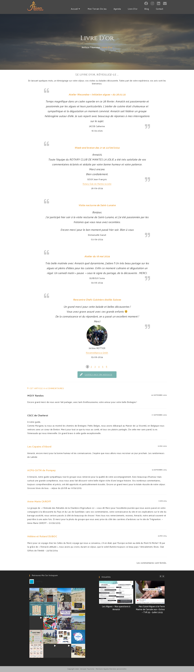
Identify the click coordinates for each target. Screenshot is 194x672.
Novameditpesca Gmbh (97, 353)
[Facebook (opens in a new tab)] (146, 4)
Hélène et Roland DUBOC (42, 536)
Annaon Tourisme (91, 47)
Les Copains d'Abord (39, 447)
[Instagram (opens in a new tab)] (152, 4)
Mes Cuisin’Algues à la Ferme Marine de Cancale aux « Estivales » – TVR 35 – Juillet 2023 (152, 609)
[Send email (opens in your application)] (165, 3)
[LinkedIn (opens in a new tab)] (158, 4)
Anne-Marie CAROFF (39, 502)
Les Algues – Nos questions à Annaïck (116, 608)
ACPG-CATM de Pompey (41, 470)
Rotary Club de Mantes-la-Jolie (97, 184)
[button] (163, 576)
